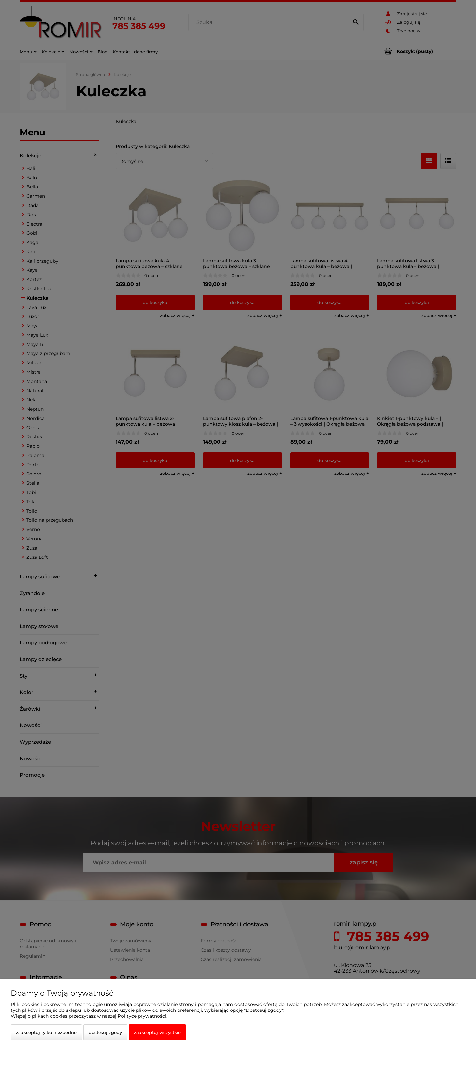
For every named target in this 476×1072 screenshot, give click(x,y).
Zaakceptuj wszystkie (157, 1032)
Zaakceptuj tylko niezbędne (46, 1032)
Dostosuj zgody (105, 1032)
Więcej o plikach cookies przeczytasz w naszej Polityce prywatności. (89, 1016)
